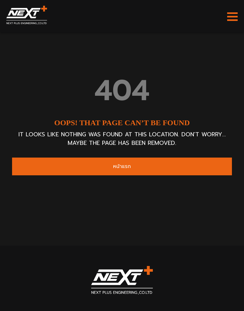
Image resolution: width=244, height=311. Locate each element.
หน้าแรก (122, 166)
